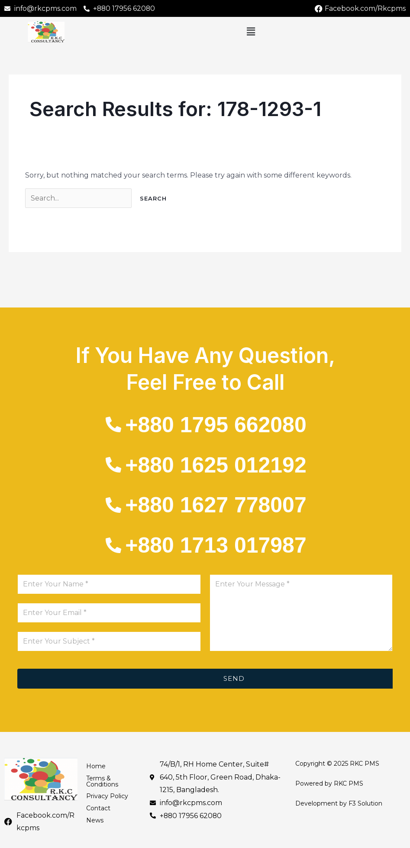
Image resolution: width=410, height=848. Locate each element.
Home (96, 766)
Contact (98, 809)
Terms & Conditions (102, 782)
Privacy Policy (107, 797)
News (94, 821)
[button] (250, 32)
